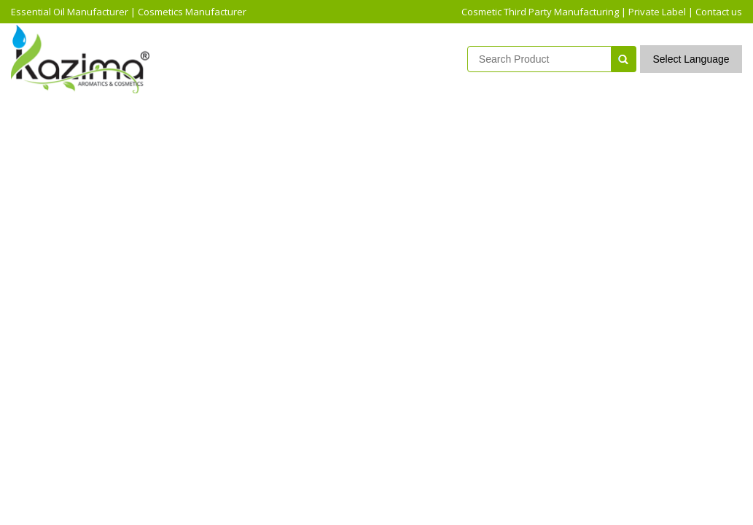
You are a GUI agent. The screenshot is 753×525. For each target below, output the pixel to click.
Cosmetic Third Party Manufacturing (540, 11)
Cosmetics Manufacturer (192, 11)
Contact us (718, 11)
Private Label (657, 11)
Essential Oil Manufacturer (69, 11)
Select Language (690, 59)
